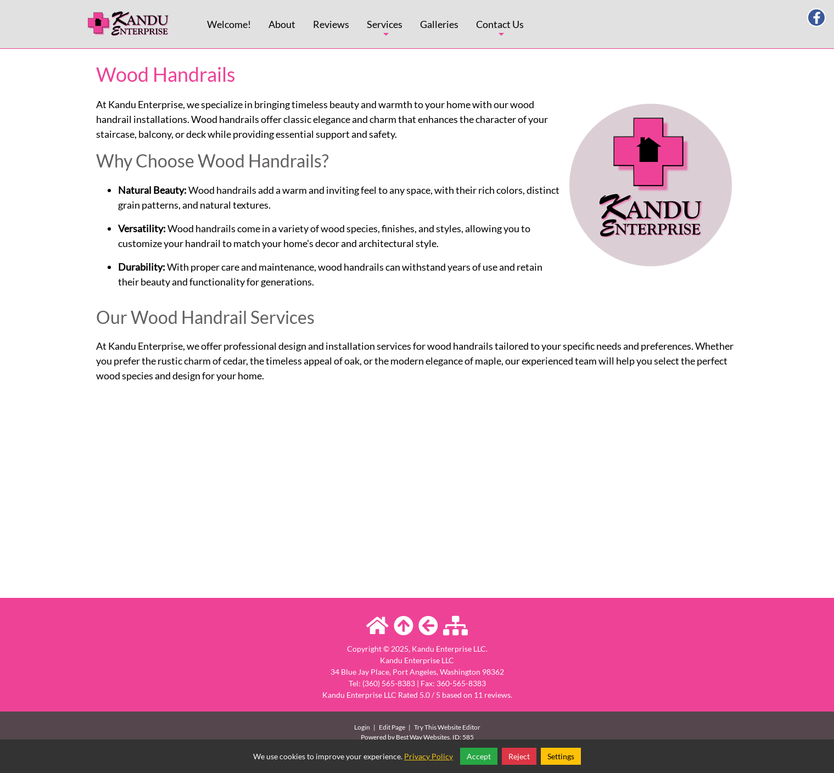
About (281, 24)
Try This (425, 727)
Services (384, 33)
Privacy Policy (428, 756)
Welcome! (229, 24)
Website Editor (459, 727)
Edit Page (392, 727)
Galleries (439, 24)
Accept (479, 756)
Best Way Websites (423, 737)
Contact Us (500, 33)
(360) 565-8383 (388, 683)
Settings (560, 756)
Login (362, 727)
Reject (519, 756)
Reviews (331, 24)
